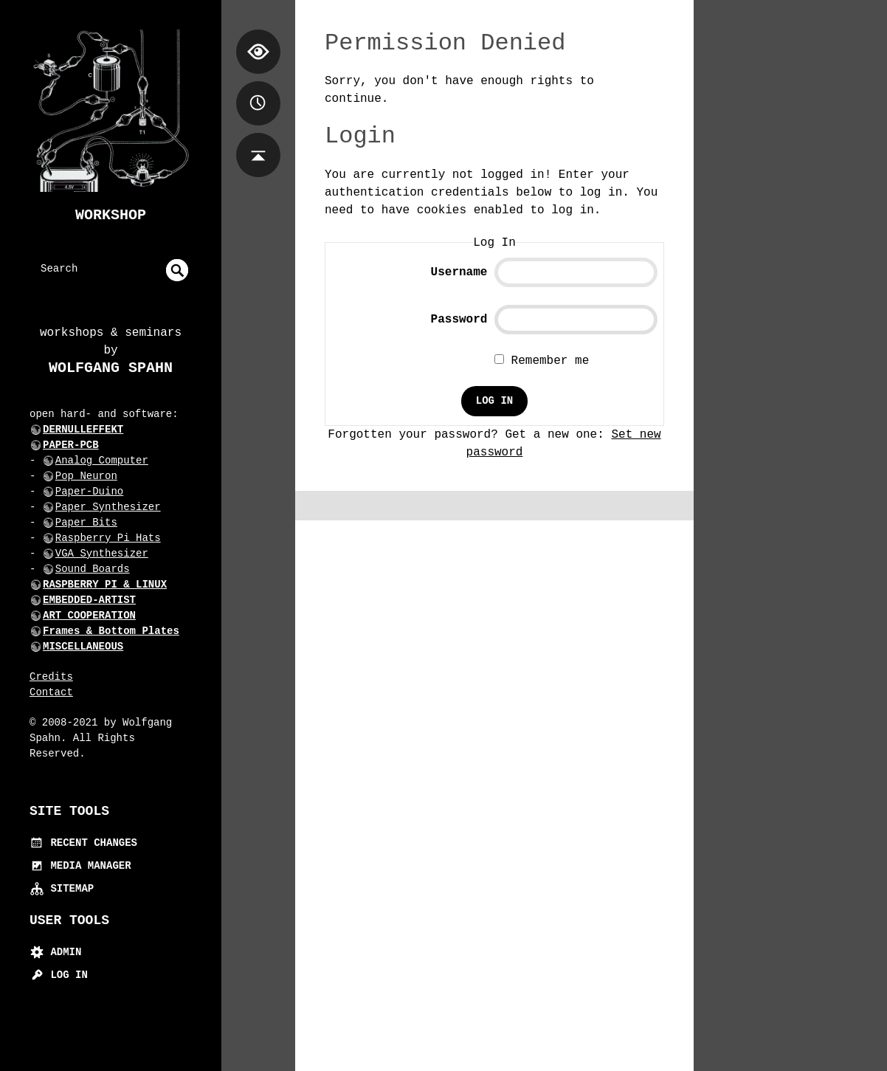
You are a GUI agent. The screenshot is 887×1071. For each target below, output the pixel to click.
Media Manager (80, 866)
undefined (177, 270)
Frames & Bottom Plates (111, 631)
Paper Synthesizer (108, 507)
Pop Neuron (86, 476)
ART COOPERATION (89, 615)
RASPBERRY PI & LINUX (105, 584)
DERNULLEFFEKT (83, 429)
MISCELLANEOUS (83, 646)
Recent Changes (83, 843)
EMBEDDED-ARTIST (89, 600)
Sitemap (62, 889)
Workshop (110, 215)
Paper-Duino (89, 491)
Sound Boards (92, 569)
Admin (55, 952)
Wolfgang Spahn (111, 367)
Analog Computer (101, 460)
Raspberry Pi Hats (108, 538)
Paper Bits (86, 522)
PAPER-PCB (71, 445)
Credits (51, 677)
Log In (59, 975)
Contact (51, 692)
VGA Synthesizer (101, 553)
